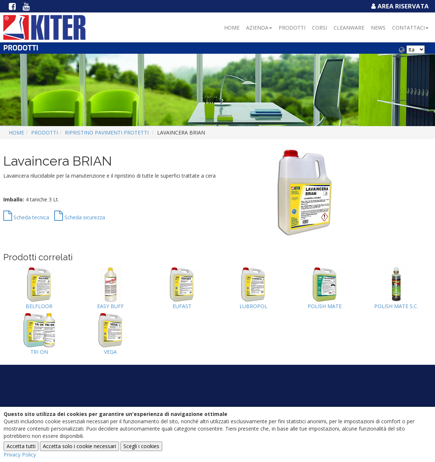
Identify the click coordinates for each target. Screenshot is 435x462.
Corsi (319, 27)
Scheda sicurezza (79, 217)
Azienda (259, 27)
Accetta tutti (21, 446)
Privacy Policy (20, 454)
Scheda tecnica (26, 217)
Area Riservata (399, 6)
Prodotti (292, 27)
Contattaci (410, 27)
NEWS (378, 27)
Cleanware (349, 27)
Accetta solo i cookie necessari (79, 446)
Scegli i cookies (141, 446)
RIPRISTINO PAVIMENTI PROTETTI (107, 132)
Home (231, 27)
